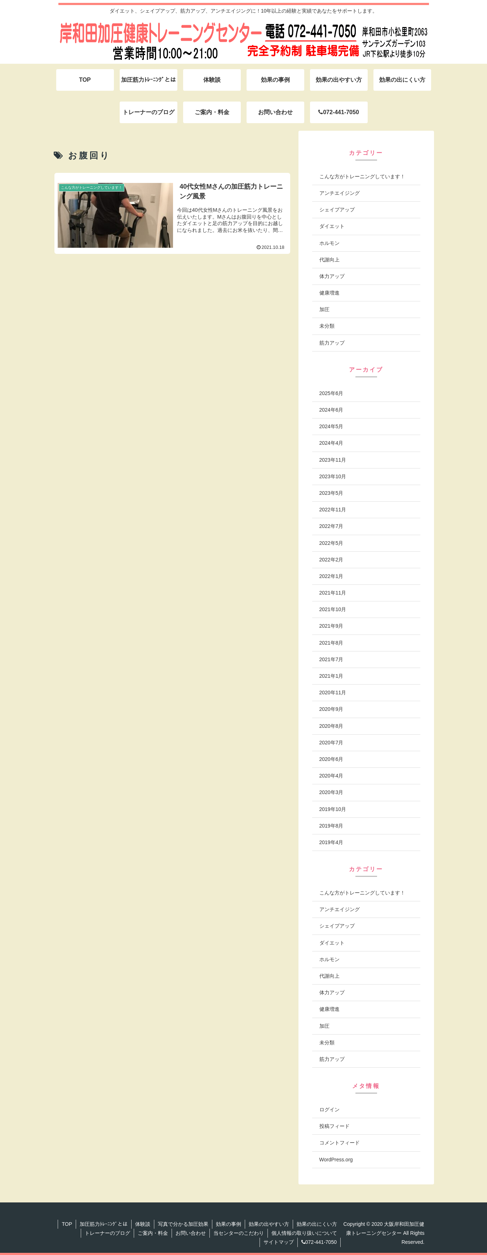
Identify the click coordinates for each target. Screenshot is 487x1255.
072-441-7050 (319, 1242)
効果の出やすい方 (269, 1224)
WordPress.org (336, 1159)
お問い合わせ (191, 1233)
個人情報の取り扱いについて (304, 1233)
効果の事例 (228, 1224)
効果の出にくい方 (317, 1224)
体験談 (142, 1224)
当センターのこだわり (238, 1233)
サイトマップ (279, 1242)
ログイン (329, 1109)
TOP (67, 1224)
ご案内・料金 (153, 1233)
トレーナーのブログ (107, 1233)
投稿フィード (334, 1126)
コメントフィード (339, 1143)
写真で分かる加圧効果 (183, 1224)
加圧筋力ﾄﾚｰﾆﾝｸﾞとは (104, 1224)
